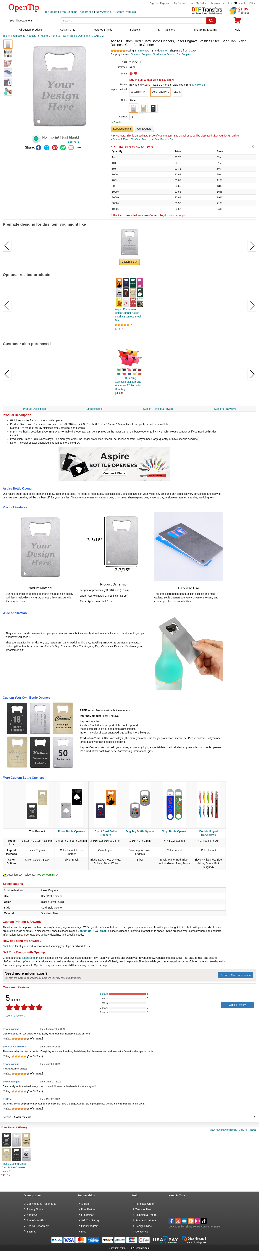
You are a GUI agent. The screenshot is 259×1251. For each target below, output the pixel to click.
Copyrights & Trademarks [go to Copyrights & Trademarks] (41, 1203)
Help (229, 3)
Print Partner (88, 1209)
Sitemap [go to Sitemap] (31, 1231)
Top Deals (51, 11)
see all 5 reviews (15, 1015)
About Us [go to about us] (32, 1214)
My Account (180, 3)
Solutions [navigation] (135, 29)
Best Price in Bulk (163, 139)
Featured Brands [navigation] (102, 29)
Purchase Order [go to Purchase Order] (144, 1203)
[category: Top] (5, 35)
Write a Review (237, 1004)
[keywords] (134, 20)
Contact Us (84, 930)
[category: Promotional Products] (23, 35)
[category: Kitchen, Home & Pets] (53, 35)
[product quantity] (136, 117)
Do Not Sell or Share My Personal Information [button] (195, 1226)
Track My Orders (198, 3)
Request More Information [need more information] (236, 975)
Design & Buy (129, 261)
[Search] (211, 20)
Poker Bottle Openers (71, 831)
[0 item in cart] (237, 21)
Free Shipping (68, 11)
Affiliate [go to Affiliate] (85, 1203)
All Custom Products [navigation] (31, 29)
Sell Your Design (90, 1220)
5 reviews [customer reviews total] (143, 50)
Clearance (86, 11)
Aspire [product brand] (163, 50)
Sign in (154, 3)
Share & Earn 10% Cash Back (129, 139)
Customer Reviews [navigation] (225, 408)
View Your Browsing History (223, 1130)
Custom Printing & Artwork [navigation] (158, 408)
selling (42, 957)
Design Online (143, 1226)
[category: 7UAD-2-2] (97, 35)
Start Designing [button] (122, 128)
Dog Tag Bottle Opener (140, 831)
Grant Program (89, 1226)
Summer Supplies (141, 54)
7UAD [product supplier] (192, 50)
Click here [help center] (8, 946)
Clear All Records (247, 1130)
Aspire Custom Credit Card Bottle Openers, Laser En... (14, 1167)
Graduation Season (164, 54)
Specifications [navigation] (94, 408)
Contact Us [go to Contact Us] (141, 1231)
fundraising (28, 957)
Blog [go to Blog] (83, 1231)
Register (165, 3)
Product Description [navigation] (34, 408)
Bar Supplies (184, 54)
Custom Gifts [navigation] (67, 29)
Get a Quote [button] (144, 128)
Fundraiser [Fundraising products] (87, 1214)
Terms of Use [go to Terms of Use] (143, 1209)
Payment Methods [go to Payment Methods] (145, 1220)
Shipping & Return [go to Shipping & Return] (146, 1214)
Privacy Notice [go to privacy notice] (35, 1209)
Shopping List (217, 3)
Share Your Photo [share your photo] (37, 1220)
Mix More (198, 84)
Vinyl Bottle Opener (174, 831)
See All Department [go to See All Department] (38, 1226)
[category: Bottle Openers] (79, 35)
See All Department (20, 20)
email (103, 930)
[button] (244, 3)
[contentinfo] (23, 7)
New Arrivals (103, 11)
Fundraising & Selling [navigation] (204, 29)
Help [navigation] (237, 29)
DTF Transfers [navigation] (166, 29)
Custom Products (125, 11)
